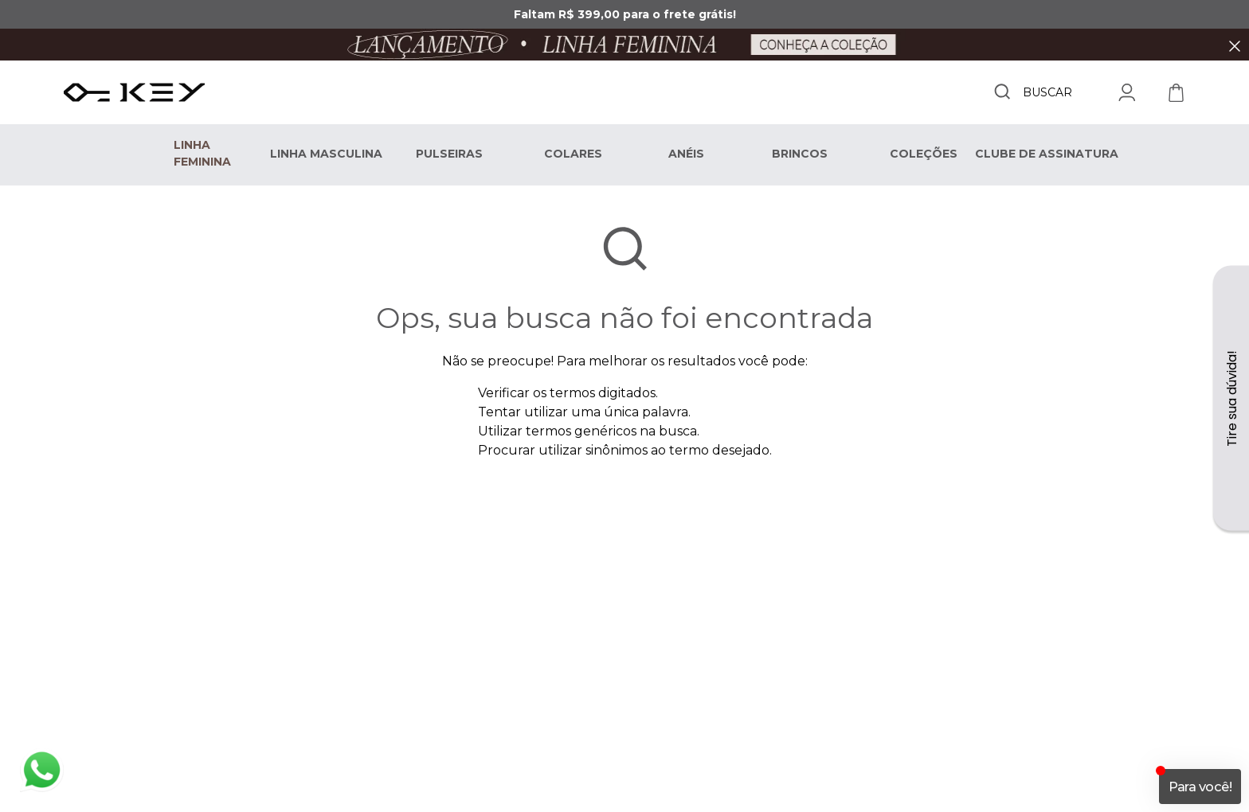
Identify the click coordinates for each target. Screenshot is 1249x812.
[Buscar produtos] (1002, 92)
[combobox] (1032, 92)
